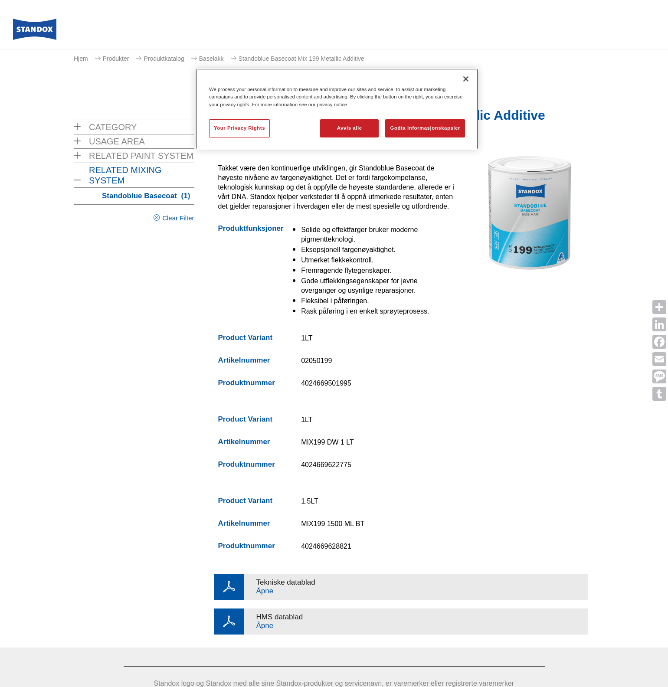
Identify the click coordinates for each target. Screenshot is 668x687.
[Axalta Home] (34, 31)
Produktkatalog (164, 58)
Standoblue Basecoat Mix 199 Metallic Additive (301, 58)
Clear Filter (178, 218)
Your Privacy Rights (239, 128)
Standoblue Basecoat (146, 196)
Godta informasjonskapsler (425, 128)
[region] (337, 109)
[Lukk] (465, 78)
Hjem (81, 58)
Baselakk (211, 58)
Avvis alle (349, 128)
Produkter (116, 58)
